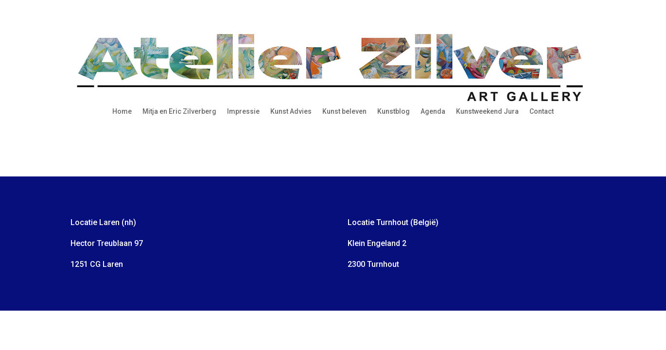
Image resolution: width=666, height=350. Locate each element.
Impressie (243, 111)
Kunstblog (393, 111)
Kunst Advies (291, 111)
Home (122, 111)
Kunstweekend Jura (487, 111)
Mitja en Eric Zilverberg (179, 111)
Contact (541, 111)
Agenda (433, 111)
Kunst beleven (344, 111)
